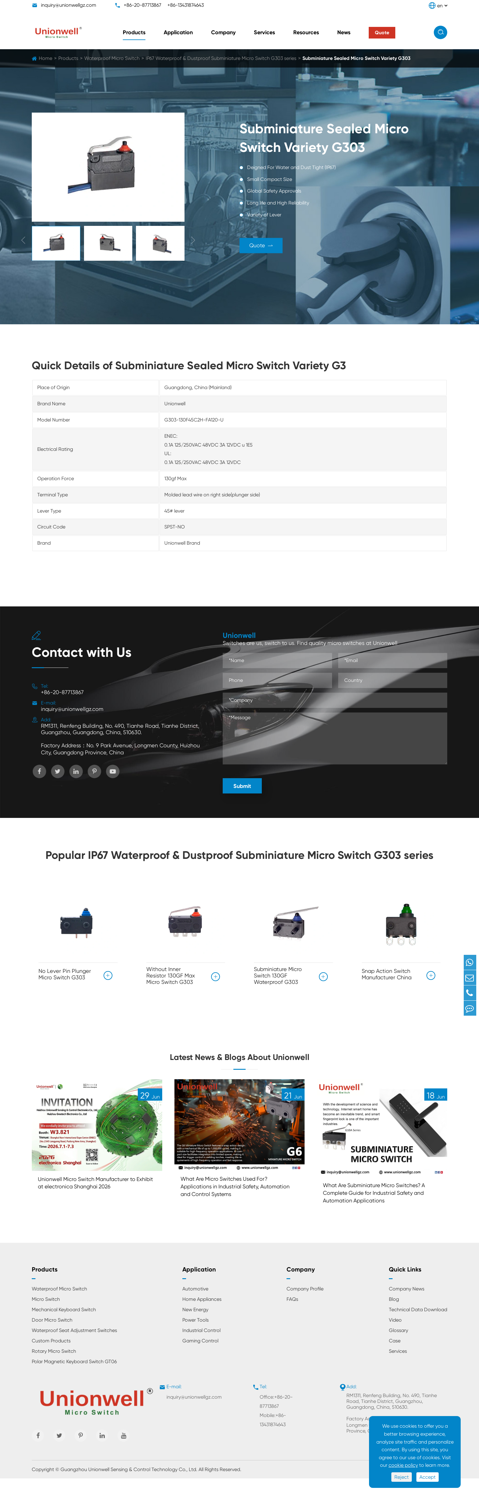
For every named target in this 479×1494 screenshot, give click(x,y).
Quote (269, 246)
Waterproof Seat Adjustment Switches (74, 1346)
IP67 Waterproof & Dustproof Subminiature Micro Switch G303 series (221, 58)
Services (264, 32)
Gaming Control (200, 1356)
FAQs (292, 1315)
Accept (427, 1477)
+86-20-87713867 (142, 5)
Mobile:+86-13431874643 (273, 1435)
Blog (394, 1315)
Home (45, 58)
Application (178, 32)
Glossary (398, 1346)
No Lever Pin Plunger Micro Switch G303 (64, 972)
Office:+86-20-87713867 (276, 1417)
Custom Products (51, 1356)
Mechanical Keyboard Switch (64, 1325)
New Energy (195, 1325)
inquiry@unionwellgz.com (68, 5)
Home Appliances (201, 1315)
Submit (242, 786)
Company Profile (305, 1304)
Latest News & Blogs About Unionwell (239, 1062)
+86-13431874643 (185, 5)
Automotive (195, 1304)
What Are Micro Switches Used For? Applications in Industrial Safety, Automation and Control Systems (230, 1201)
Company (223, 32)
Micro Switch (46, 1315)
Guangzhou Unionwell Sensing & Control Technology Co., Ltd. (128, 1485)
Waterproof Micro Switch (112, 58)
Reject (401, 1477)
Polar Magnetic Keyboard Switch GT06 (74, 1377)
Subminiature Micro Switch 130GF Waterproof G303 (278, 975)
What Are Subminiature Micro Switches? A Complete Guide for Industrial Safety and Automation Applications (381, 1207)
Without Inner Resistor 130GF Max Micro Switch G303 (170, 975)
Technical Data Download (418, 1325)
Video (395, 1335)
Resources (306, 32)
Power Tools (195, 1335)
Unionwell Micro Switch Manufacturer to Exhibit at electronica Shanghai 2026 (92, 1196)
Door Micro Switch (52, 1335)
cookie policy (403, 1465)
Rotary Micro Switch (54, 1367)
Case (394, 1356)
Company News (406, 1304)
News (343, 32)
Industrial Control (201, 1346)
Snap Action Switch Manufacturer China (386, 972)
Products (134, 32)
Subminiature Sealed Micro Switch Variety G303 (356, 58)
